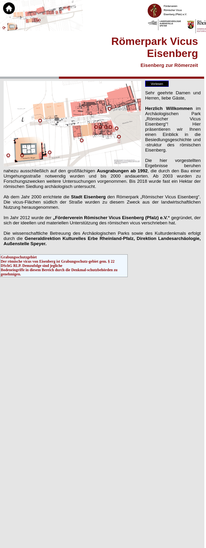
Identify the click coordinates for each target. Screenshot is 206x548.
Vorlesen (157, 84)
